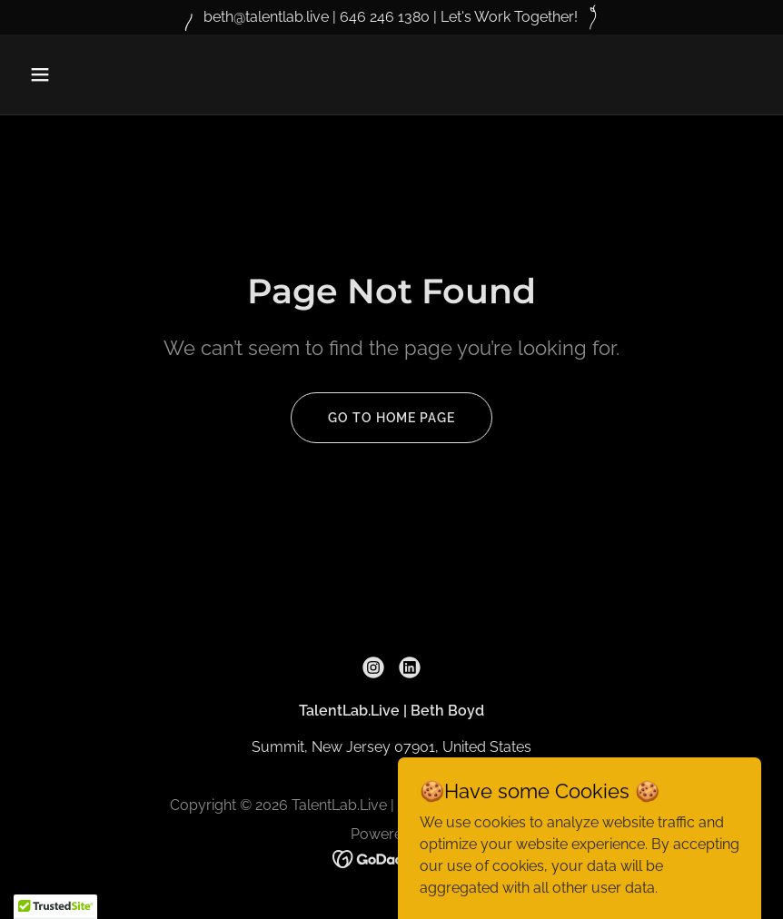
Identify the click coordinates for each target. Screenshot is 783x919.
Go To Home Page (391, 417)
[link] (373, 667)
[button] (107, 74)
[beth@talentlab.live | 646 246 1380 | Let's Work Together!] (391, 17)
